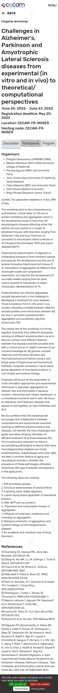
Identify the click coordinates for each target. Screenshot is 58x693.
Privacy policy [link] (38, 689)
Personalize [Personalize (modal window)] (21, 688)
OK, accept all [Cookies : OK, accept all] (18, 684)
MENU (52, 5)
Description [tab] (11, 143)
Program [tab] (49, 143)
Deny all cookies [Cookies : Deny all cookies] (40, 684)
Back (8, 13)
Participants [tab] (30, 143)
